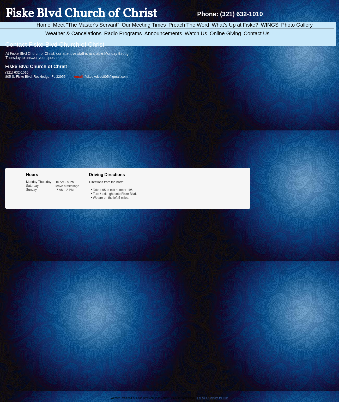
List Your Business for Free (212, 398)
